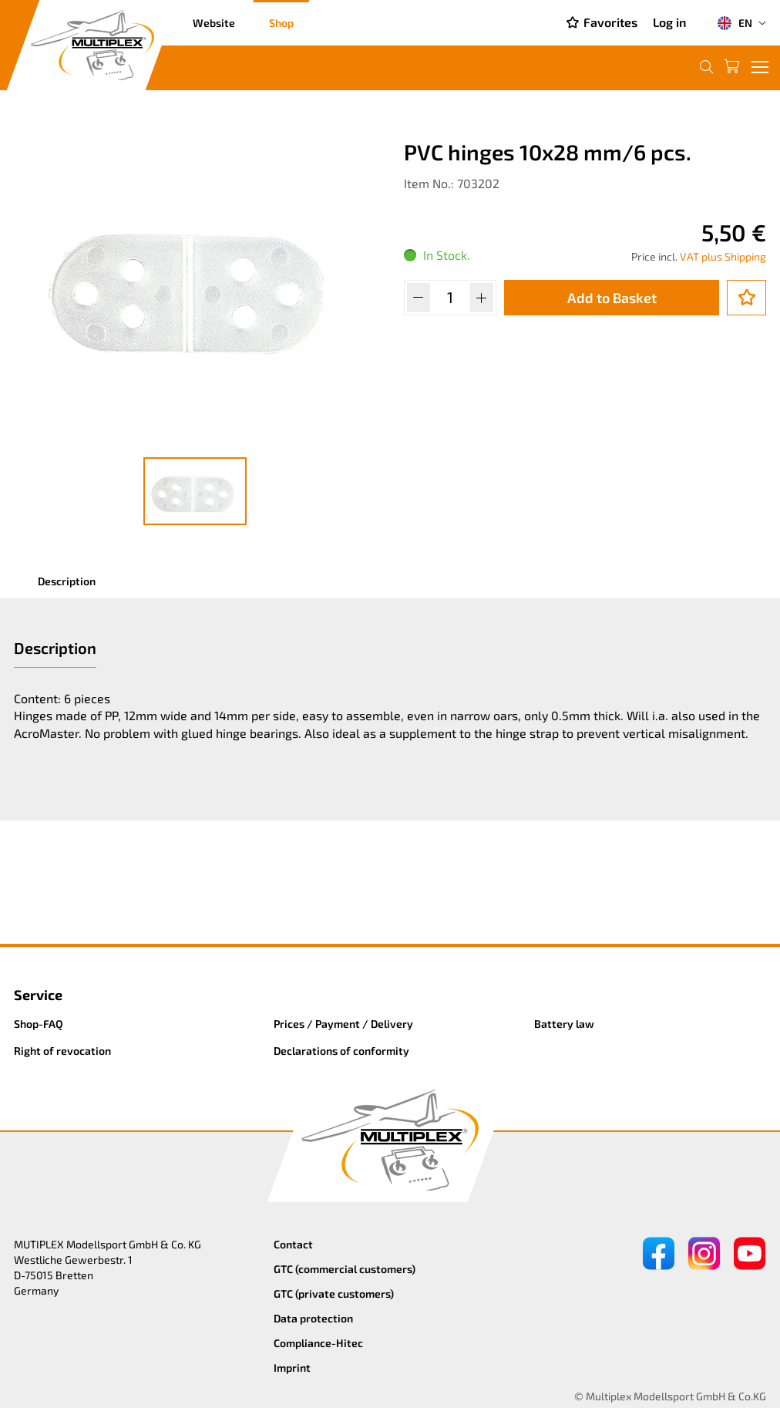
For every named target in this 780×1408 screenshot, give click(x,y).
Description (67, 581)
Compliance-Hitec (318, 1342)
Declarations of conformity (341, 1050)
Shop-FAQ (38, 1023)
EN (734, 23)
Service (38, 994)
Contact (293, 1244)
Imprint (292, 1367)
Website (214, 22)
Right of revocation (62, 1050)
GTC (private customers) (334, 1293)
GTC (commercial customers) (344, 1268)
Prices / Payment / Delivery (343, 1023)
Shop (281, 22)
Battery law (564, 1023)
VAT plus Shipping (723, 256)
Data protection (313, 1318)
